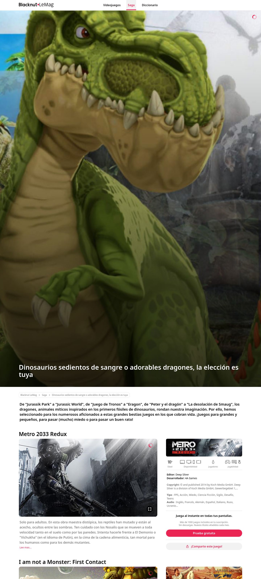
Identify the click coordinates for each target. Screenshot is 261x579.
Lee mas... (26, 547)
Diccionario (150, 5)
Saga (131, 5)
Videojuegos (112, 5)
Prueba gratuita (204, 533)
